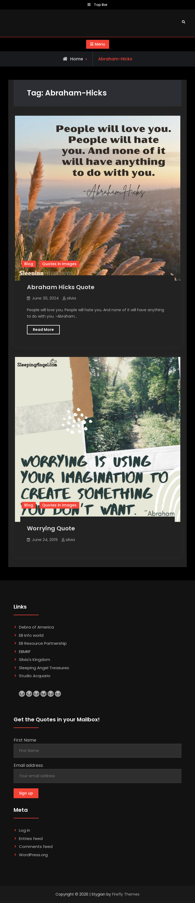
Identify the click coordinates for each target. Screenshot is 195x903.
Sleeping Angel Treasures (44, 668)
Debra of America (36, 627)
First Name (25, 740)
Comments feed (36, 846)
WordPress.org (33, 855)
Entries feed (31, 838)
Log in (24, 830)
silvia (71, 298)
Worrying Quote (51, 528)
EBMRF (25, 651)
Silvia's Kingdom (34, 659)
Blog (28, 264)
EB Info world (31, 635)
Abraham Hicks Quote (60, 287)
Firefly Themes (126, 894)
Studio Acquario (34, 676)
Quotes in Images (59, 264)
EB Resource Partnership (43, 643)
